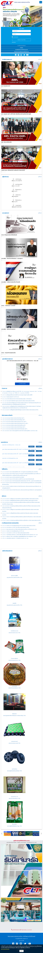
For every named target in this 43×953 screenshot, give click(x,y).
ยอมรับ (21, 951)
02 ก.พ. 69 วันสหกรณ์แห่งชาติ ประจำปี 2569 (10, 397)
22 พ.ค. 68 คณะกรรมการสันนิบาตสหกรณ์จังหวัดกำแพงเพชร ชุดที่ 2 (14, 429)
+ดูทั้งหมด (40, 59)
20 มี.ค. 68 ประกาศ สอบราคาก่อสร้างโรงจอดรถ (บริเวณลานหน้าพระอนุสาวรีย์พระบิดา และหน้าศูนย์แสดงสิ (21, 490)
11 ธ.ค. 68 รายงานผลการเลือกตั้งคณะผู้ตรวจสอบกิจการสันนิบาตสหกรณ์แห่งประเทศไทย (18, 401)
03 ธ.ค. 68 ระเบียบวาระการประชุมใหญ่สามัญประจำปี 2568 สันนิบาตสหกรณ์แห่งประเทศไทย (18, 525)
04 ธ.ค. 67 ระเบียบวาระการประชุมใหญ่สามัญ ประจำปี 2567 (13, 531)
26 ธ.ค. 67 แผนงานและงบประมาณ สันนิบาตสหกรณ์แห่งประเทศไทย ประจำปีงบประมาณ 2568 (19, 529)
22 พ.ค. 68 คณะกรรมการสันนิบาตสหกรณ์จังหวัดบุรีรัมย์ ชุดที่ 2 (14, 425)
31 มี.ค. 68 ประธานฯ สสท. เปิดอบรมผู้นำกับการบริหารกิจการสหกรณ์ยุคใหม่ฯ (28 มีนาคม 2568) (19, 431)
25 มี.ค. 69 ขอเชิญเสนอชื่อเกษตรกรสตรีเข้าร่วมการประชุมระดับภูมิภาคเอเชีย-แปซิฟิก (17, 395)
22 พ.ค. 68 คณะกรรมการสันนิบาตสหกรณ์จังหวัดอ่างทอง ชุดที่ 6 (14, 421)
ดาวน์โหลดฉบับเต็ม (22, 383)
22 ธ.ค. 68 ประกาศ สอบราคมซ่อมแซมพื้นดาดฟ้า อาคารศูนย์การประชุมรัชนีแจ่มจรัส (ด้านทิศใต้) (20, 472)
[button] (2, 16)
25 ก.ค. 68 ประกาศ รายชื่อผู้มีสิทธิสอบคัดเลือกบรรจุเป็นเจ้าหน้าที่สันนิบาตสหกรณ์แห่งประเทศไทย (20, 500)
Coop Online (21, 29)
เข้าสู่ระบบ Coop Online (21, 40)
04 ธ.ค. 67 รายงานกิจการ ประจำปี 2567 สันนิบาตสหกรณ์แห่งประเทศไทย (15, 533)
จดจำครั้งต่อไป (15, 37)
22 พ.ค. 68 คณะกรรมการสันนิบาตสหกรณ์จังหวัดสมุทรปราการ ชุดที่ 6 (15, 423)
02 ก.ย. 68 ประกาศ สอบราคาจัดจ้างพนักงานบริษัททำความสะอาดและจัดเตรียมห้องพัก (18, 479)
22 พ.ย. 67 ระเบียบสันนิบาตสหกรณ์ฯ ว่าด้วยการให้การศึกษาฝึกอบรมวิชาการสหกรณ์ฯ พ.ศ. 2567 (20, 534)
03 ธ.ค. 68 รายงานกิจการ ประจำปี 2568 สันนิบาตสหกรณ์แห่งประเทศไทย (15, 527)
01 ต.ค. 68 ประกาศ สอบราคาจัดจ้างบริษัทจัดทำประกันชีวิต (13, 477)
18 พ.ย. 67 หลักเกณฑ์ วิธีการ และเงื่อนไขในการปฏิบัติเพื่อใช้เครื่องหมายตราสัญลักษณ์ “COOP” (19, 536)
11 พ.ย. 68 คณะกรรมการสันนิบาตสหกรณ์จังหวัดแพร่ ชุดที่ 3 (13, 418)
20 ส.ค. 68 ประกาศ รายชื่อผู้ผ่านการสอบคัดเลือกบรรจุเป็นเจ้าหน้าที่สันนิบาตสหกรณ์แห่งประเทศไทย (20, 499)
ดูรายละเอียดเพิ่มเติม (5, 949)
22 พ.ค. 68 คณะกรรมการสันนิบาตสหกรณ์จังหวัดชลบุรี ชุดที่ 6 (13, 427)
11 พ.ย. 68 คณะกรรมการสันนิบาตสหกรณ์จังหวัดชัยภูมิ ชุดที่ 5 (13, 420)
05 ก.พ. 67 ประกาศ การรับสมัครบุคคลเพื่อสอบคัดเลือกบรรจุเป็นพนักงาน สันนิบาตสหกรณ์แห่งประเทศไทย (21, 520)
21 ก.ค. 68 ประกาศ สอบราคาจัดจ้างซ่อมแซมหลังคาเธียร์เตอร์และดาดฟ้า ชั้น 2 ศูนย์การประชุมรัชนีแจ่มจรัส (21, 481)
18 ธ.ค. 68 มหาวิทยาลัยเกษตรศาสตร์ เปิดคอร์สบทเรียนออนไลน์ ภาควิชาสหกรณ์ (17, 399)
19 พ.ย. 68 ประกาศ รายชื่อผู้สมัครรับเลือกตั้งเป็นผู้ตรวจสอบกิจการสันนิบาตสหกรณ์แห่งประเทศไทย (20, 410)
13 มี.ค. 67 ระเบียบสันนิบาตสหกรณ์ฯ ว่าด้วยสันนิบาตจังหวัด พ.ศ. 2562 (15, 538)
